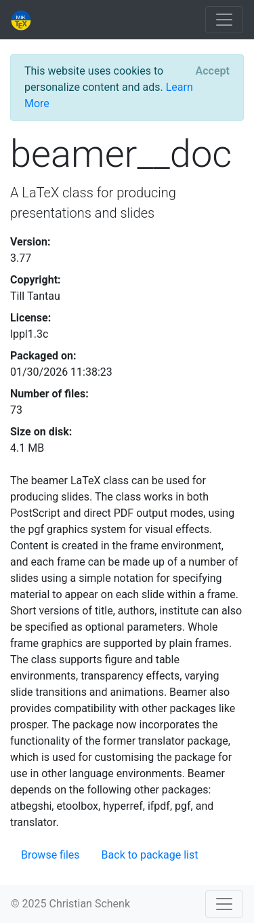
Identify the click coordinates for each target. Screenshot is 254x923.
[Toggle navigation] (224, 19)
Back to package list (150, 854)
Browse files (50, 854)
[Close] (212, 71)
